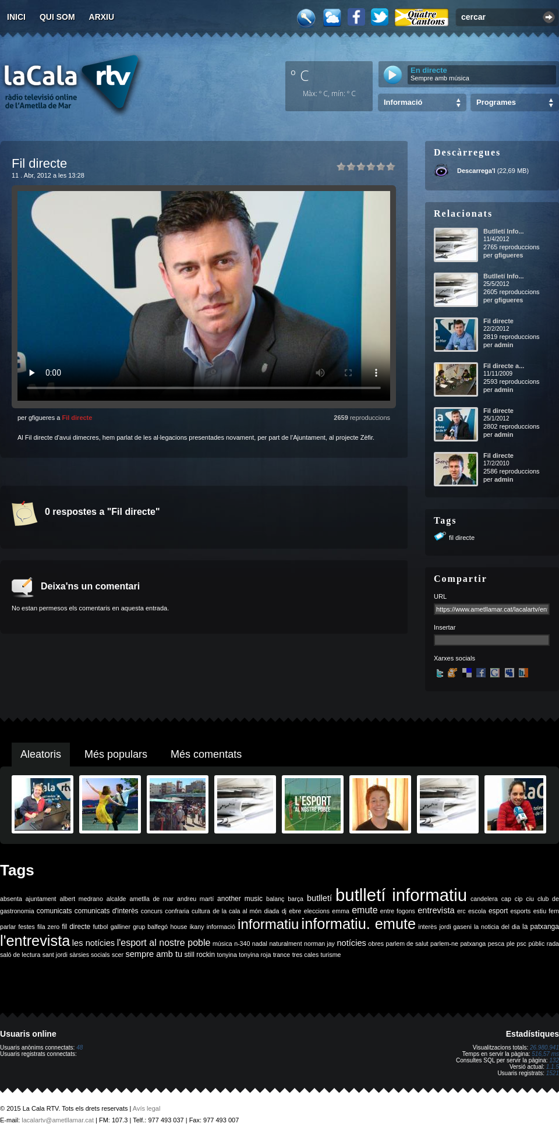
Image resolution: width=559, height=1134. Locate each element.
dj (284, 910)
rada (553, 943)
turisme (331, 954)
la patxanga (540, 927)
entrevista (436, 910)
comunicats (54, 911)
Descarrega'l (476, 170)
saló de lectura (20, 954)
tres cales (305, 954)
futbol (100, 926)
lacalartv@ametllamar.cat (58, 1120)
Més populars (115, 754)
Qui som (57, 17)
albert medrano (81, 898)
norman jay (319, 943)
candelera (484, 898)
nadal (259, 943)
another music (240, 899)
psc (521, 943)
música (222, 943)
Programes (496, 102)
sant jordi (55, 954)
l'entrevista (35, 940)
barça (295, 898)
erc (461, 910)
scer (117, 954)
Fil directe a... (503, 365)
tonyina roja (255, 954)
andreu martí (195, 898)
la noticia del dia (497, 926)
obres (376, 943)
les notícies (93, 943)
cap (506, 898)
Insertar (444, 627)
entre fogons (397, 910)
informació (221, 926)
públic (536, 943)
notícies (351, 943)
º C (300, 75)
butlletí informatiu (401, 895)
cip (519, 898)
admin (503, 344)
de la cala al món (237, 910)
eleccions (317, 910)
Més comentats (206, 754)
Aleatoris (40, 754)
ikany (197, 926)
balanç (275, 898)
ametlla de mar (151, 898)
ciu (530, 898)
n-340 (242, 943)
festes (26, 926)
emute (364, 910)
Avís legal (147, 1108)
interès (427, 926)
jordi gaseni (455, 926)
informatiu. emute (359, 924)
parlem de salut (406, 943)
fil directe (462, 537)
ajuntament (41, 898)
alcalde (116, 898)
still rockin (199, 955)
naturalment (285, 943)
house (178, 926)
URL (440, 596)
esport (498, 911)
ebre (295, 910)
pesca (496, 943)
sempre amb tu (153, 954)
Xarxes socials (454, 658)
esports (520, 910)
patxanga (473, 943)
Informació (403, 102)
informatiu (268, 924)
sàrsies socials (89, 954)
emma (340, 910)
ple (511, 943)
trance (282, 954)
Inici (16, 17)
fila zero (48, 926)
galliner (120, 926)
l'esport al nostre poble (164, 943)
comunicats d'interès (107, 911)
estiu (540, 910)
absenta (11, 898)
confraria (177, 910)
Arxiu (102, 17)
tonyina (227, 954)
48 (79, 1047)
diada (271, 910)
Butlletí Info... (503, 231)
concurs (151, 910)
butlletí (319, 898)
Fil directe (77, 417)
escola (477, 910)
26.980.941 (544, 1047)
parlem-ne (444, 943)
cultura (201, 910)
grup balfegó (150, 926)
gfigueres (508, 255)
